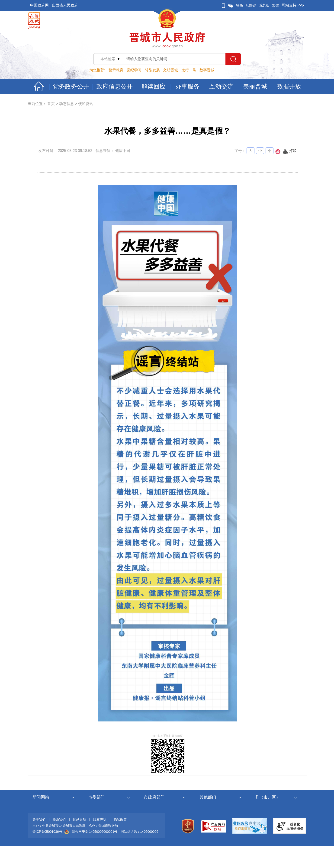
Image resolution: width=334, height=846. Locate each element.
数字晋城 (206, 70)
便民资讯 (85, 104)
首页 (51, 104)
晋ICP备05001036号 (47, 831)
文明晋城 (170, 70)
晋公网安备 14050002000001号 (95, 831)
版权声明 (99, 819)
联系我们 (59, 819)
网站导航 (79, 819)
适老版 (264, 5)
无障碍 (250, 5)
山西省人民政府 (65, 5)
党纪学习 (134, 70)
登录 (239, 5)
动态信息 (66, 104)
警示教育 (116, 70)
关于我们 (38, 819)
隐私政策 (120, 819)
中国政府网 (39, 5)
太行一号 (188, 70)
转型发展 (152, 70)
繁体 (275, 5)
